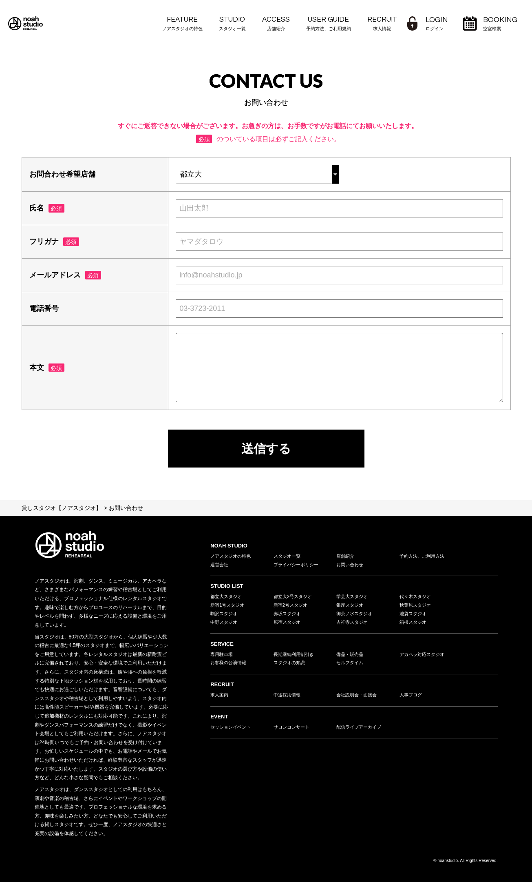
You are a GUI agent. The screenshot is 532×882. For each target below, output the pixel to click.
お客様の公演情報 (229, 667)
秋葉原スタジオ (417, 607)
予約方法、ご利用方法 (424, 556)
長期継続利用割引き (296, 658)
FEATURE (182, 24)
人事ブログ (412, 700)
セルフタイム (351, 667)
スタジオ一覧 (288, 556)
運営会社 (220, 565)
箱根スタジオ (414, 626)
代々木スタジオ (417, 598)
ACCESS (276, 24)
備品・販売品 (351, 658)
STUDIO (232, 24)
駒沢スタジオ (225, 616)
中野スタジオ (225, 626)
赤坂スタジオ (288, 616)
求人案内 (220, 700)
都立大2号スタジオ (295, 598)
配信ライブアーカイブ (360, 733)
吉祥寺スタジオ (353, 626)
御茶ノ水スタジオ (355, 616)
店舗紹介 (346, 556)
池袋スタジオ (414, 616)
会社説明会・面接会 (358, 700)
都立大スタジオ (227, 598)
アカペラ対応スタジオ (424, 658)
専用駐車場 (222, 658)
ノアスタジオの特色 (232, 556)
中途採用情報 (288, 700)
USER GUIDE (328, 24)
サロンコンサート (293, 733)
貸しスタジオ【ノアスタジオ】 (62, 508)
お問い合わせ (351, 565)
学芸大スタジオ (353, 598)
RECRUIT (382, 24)
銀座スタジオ (351, 607)
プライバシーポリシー (298, 565)
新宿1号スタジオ (228, 607)
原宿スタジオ (288, 626)
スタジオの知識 (291, 667)
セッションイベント (232, 733)
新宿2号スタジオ (292, 607)
